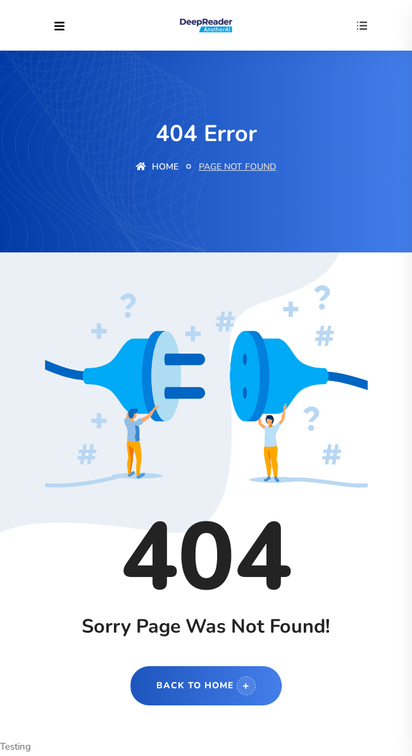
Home (157, 167)
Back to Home (206, 685)
